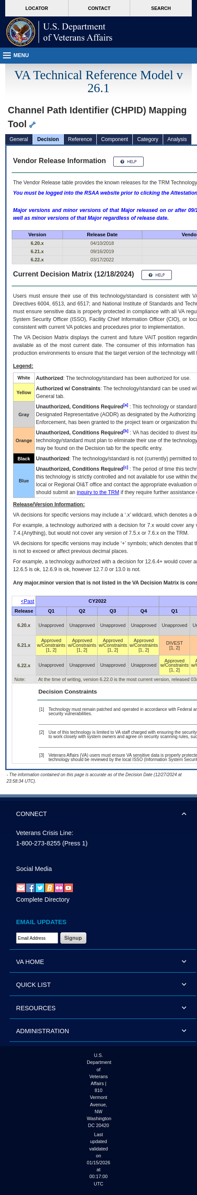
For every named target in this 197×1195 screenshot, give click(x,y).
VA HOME (30, 961)
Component (114, 139)
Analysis (177, 139)
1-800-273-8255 (38, 843)
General (19, 139)
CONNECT (31, 813)
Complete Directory (42, 899)
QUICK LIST (33, 984)
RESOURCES (36, 1008)
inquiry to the (98, 492)
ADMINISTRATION (42, 1031)
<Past (27, 601)
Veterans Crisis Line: (44, 832)
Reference (80, 139)
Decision (48, 139)
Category (147, 139)
